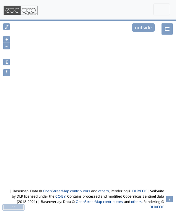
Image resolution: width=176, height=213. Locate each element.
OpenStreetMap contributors (66, 190)
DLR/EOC (139, 190)
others (103, 190)
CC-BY (60, 196)
